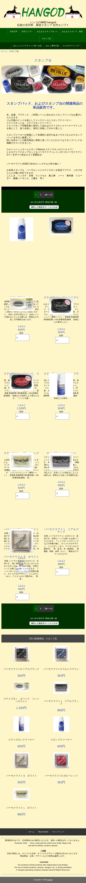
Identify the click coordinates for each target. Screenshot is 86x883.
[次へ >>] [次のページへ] (48, 195)
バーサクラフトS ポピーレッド (61, 775)
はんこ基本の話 (52, 46)
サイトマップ (58, 832)
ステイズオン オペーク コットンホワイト (21, 700)
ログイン (79, 2)
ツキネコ (61, 561)
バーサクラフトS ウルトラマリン (61, 669)
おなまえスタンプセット (47, 31)
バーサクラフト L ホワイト (21, 808)
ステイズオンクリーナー (21, 739)
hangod (49, 880)
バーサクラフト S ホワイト (21, 556)
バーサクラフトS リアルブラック (21, 669)
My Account (43, 832)
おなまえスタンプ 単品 (72, 31)
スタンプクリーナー (61, 739)
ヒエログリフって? (71, 46)
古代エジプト (27, 31)
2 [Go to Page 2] (40, 195)
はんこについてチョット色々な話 (27, 46)
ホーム (68, 2)
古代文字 (13, 31)
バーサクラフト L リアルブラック (61, 530)
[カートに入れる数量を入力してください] (62, 572)
